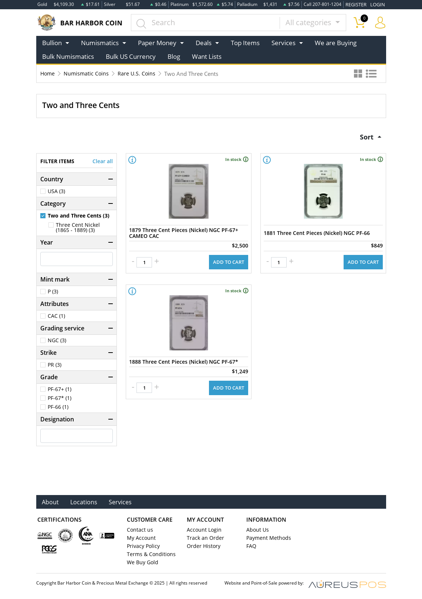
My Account (140, 539)
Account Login (202, 531)
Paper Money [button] (157, 42)
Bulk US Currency (131, 56)
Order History (202, 547)
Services (123, 502)
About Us (256, 531)
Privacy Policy (142, 547)
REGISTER (358, 4)
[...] (206, 22)
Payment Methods (266, 539)
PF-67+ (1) (59, 390)
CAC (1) (56, 316)
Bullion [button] (52, 42)
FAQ (251, 547)
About (51, 502)
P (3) (53, 292)
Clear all (102, 162)
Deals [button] (204, 42)
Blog (174, 56)
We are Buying (336, 42)
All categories (309, 22)
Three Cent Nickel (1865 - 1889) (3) (78, 228)
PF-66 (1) (58, 407)
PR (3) (54, 365)
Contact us (139, 531)
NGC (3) (57, 341)
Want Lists (207, 56)
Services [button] (283, 42)
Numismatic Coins (88, 73)
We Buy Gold (141, 563)
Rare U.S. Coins (139, 73)
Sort (366, 137)
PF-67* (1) (59, 398)
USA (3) (56, 192)
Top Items (245, 42)
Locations (85, 502)
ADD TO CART (229, 259)
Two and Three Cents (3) (78, 216)
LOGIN (378, 4)
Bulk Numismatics (68, 56)
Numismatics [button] (100, 42)
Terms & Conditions (148, 555)
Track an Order (203, 539)
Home (48, 73)
